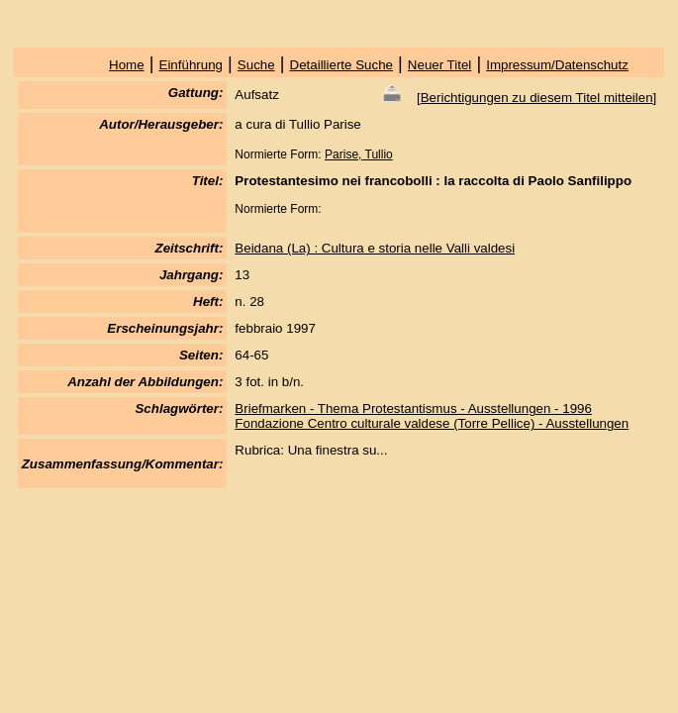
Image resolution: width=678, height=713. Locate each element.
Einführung (191, 64)
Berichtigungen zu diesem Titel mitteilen (537, 97)
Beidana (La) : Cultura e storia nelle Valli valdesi (375, 248)
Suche (256, 64)
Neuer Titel (439, 64)
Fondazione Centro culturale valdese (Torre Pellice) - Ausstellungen (432, 423)
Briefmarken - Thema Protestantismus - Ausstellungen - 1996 (413, 408)
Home (127, 64)
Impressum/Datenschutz (557, 64)
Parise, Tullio (359, 154)
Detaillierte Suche (341, 64)
